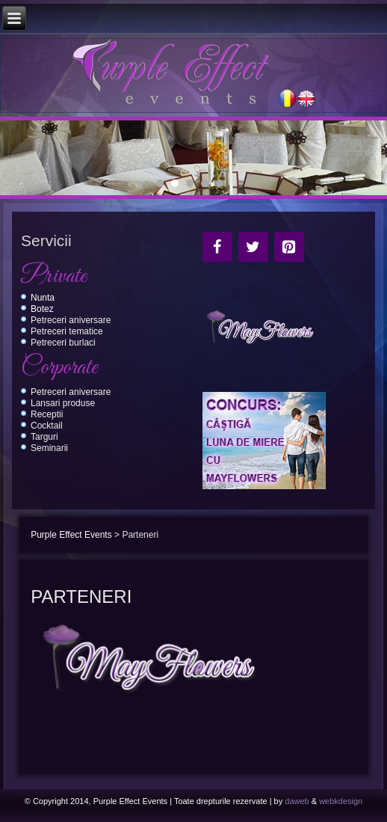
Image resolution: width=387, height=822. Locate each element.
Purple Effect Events (71, 535)
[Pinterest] (289, 247)
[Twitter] (253, 247)
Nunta (43, 297)
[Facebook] (217, 247)
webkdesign (340, 801)
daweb (297, 801)
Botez (42, 309)
